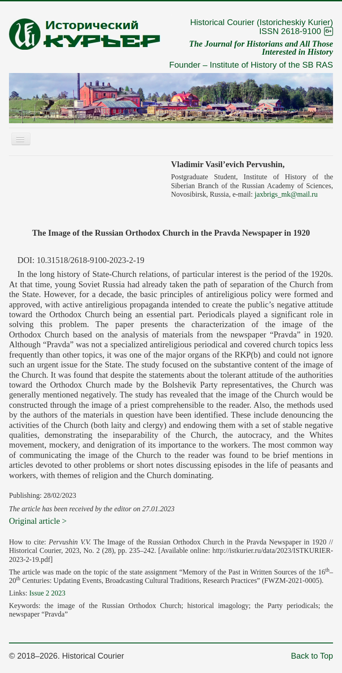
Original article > (38, 521)
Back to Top (312, 655)
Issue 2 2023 (47, 593)
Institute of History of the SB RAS (271, 64)
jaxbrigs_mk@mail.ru (286, 194)
